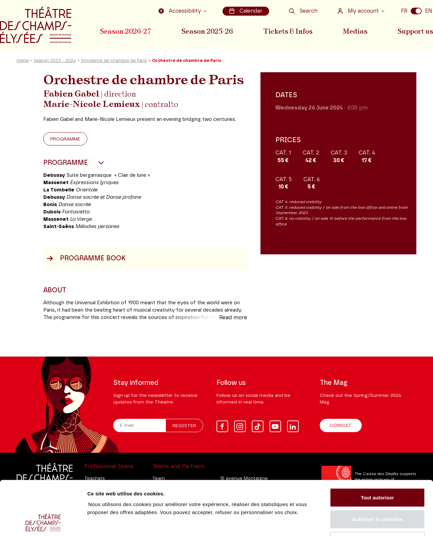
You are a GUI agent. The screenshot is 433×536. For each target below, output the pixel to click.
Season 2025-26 (207, 31)
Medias (355, 31)
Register (184, 425)
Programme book (86, 258)
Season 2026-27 (125, 31)
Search (303, 11)
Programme (65, 139)
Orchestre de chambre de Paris (114, 61)
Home (23, 61)
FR (404, 11)
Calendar (245, 11)
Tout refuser (377, 492)
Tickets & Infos (287, 31)
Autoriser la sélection (377, 470)
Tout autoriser (377, 448)
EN (428, 11)
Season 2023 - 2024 (55, 61)
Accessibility (181, 11)
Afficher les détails (366, 523)
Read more (233, 318)
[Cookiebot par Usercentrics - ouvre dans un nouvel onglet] (43, 523)
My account (358, 11)
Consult (341, 425)
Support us (415, 31)
